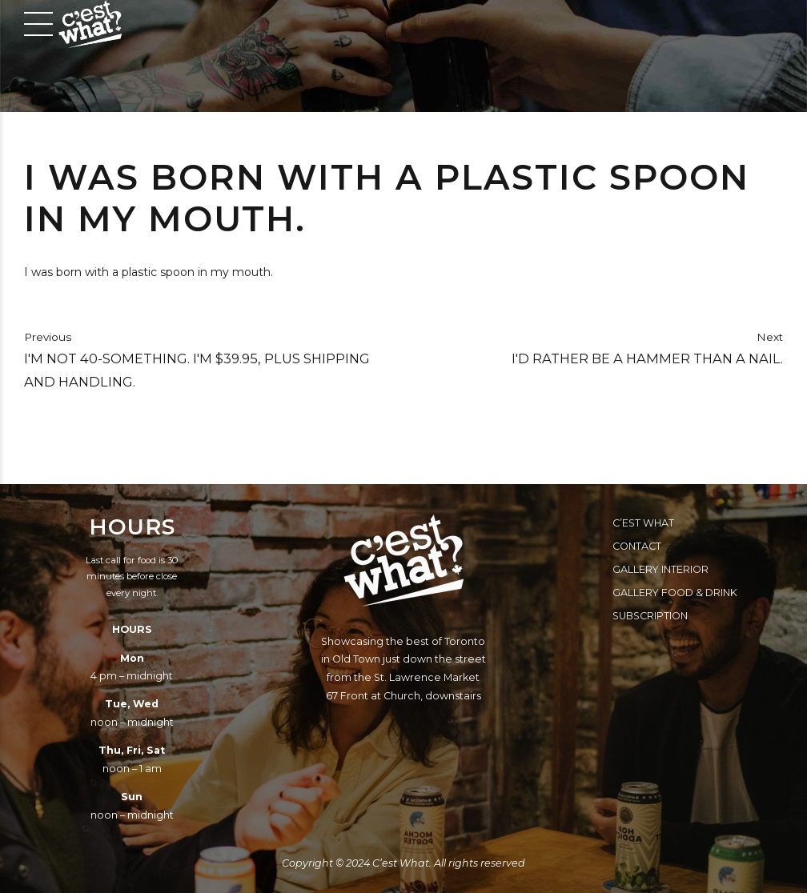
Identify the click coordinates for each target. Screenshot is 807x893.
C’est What (643, 523)
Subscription (650, 616)
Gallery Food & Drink (674, 593)
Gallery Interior (660, 569)
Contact (636, 546)
